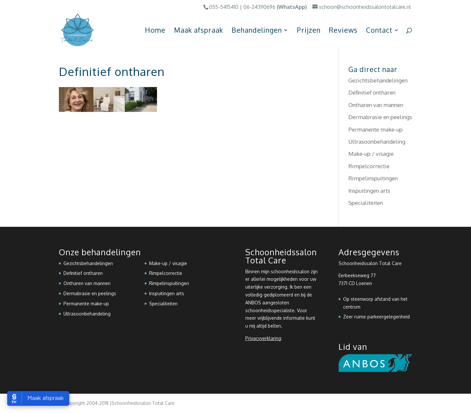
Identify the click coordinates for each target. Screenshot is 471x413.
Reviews (343, 31)
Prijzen (309, 31)
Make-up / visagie (371, 153)
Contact (379, 31)
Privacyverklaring (263, 338)
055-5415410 (223, 7)
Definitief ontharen (371, 92)
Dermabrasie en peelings (380, 117)
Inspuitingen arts (369, 190)
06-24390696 (259, 7)
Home (155, 31)
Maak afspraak (198, 31)
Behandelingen (257, 31)
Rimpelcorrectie (369, 166)
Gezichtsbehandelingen (378, 80)
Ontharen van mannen (375, 104)
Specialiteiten (365, 202)
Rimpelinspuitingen (373, 178)
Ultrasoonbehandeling (376, 141)
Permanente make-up (375, 129)
